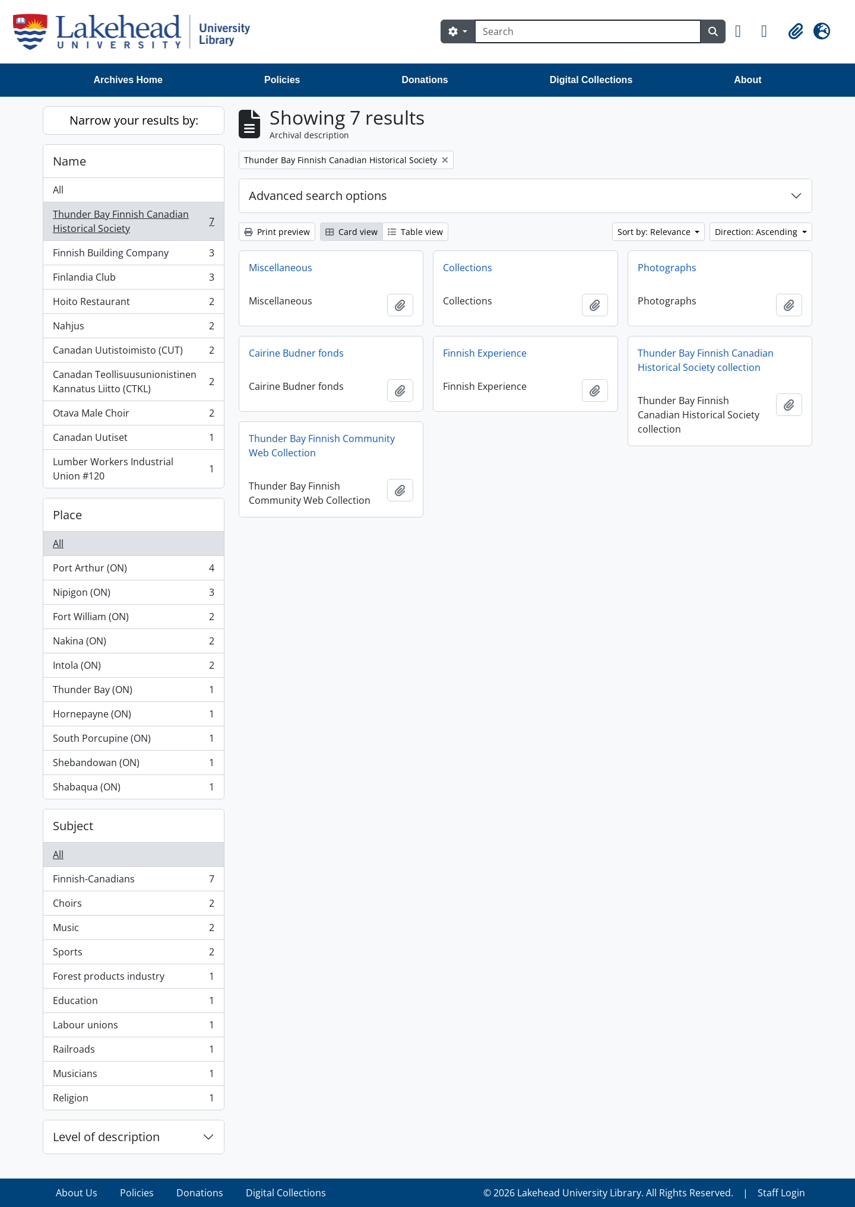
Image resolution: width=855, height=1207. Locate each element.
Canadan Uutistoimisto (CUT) (133, 353)
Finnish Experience (485, 353)
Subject (73, 826)
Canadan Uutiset (133, 440)
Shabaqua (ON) (133, 789)
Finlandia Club (133, 280)
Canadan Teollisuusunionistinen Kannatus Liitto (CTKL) (133, 381)
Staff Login (781, 1192)
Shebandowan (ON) (133, 765)
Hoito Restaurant (133, 304)
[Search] (587, 31)
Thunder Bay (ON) (133, 692)
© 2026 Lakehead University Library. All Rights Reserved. (608, 1192)
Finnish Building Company (133, 255)
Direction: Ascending (757, 231)
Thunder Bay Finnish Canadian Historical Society (133, 221)
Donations (424, 80)
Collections (467, 267)
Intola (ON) (133, 668)
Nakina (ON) (133, 643)
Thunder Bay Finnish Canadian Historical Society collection (706, 360)
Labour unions (133, 1027)
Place (67, 515)
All (58, 189)
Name (69, 161)
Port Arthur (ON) (133, 570)
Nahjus (133, 328)
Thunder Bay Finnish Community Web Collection (322, 445)
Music (133, 930)
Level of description (106, 1137)
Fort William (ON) (133, 619)
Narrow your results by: (133, 120)
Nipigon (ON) (133, 595)
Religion (133, 1100)
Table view (415, 231)
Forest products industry (133, 979)
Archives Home (128, 80)
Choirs (133, 906)
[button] (743, 31)
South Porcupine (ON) (133, 741)
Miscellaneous (280, 267)
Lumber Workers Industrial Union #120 (133, 468)
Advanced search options (318, 196)
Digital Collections (591, 80)
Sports (133, 954)
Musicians (133, 1076)
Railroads (133, 1052)
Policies (282, 80)
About (747, 80)
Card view (351, 231)
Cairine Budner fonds (296, 353)
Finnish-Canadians (133, 881)
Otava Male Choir (133, 415)
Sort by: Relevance (655, 231)
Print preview (277, 231)
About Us (76, 1192)
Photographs (667, 267)
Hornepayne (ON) (133, 716)
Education (133, 1003)
